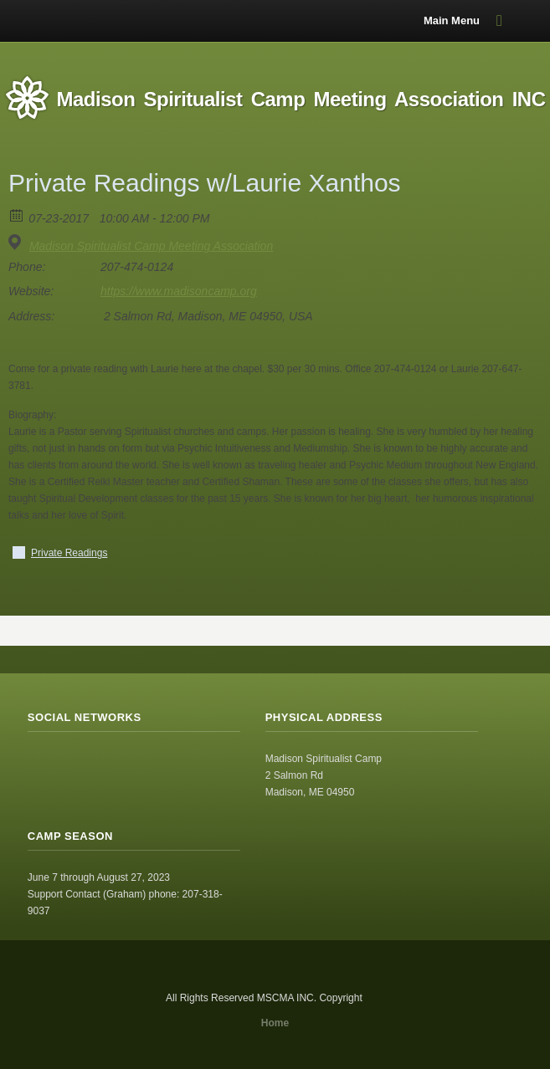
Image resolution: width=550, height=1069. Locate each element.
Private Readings (69, 553)
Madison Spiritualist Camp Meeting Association (151, 246)
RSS (41, 763)
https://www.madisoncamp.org (178, 291)
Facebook (77, 763)
